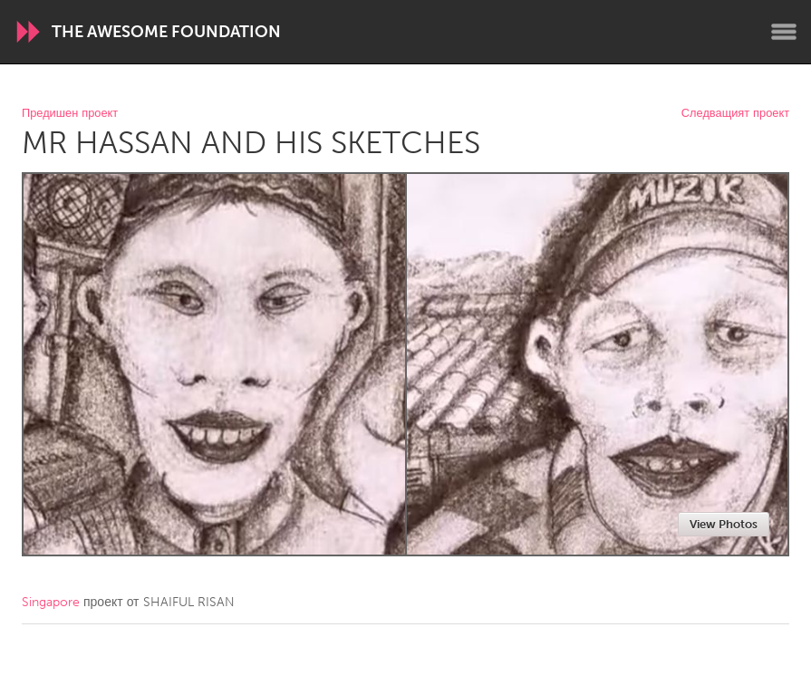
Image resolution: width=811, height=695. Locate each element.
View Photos (724, 524)
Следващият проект (735, 114)
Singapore (51, 602)
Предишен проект (70, 114)
